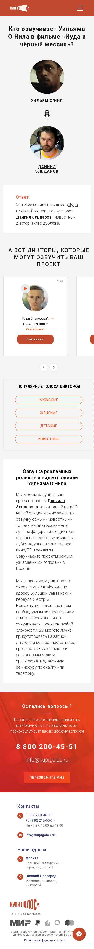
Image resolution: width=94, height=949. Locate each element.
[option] (35, 316)
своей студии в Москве (39, 587)
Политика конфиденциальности (44, 940)
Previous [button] (44, 367)
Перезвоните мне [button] (47, 777)
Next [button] (53, 367)
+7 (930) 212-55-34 (40, 820)
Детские (48, 426)
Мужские (48, 400)
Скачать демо (35, 329)
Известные (49, 439)
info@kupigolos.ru (47, 759)
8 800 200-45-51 (47, 746)
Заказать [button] (35, 339)
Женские (48, 413)
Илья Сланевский (35, 318)
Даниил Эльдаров (34, 217)
